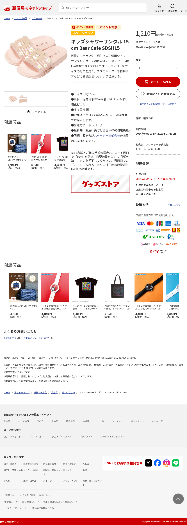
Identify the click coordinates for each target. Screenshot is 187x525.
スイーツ (47, 480)
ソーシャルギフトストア (112, 436)
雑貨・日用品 (29, 480)
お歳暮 (86, 421)
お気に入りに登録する (160, 94)
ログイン (159, 10)
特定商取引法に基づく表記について (60, 501)
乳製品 (86, 463)
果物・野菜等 (69, 463)
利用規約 (8, 501)
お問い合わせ (45, 495)
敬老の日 (70, 421)
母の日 (7, 421)
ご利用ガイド (10, 495)
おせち (100, 421)
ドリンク (67, 470)
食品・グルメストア (62, 436)
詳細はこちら (173, 204)
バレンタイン (137, 421)
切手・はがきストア (13, 436)
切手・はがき (10, 463)
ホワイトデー (158, 421)
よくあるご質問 (27, 495)
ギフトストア (37, 436)
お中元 (55, 421)
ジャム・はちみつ (31, 470)
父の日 (40, 421)
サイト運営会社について (28, 501)
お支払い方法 (10, 338)
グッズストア (86, 436)
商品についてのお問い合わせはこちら (158, 103)
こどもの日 (23, 421)
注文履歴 (172, 10)
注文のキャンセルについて (36, 338)
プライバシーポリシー (18, 508)
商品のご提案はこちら (43, 508)
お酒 (85, 470)
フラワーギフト (70, 480)
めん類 (7, 480)
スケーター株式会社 (107, 135)
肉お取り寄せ (49, 463)
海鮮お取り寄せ (30, 463)
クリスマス (117, 421)
